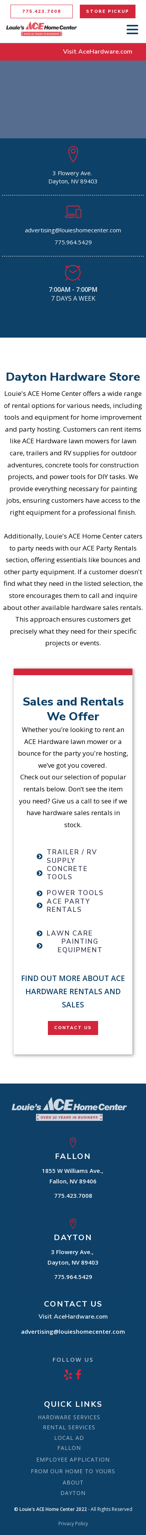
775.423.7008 (41, 11)
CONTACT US (73, 1028)
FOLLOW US (73, 1359)
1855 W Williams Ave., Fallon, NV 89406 (73, 1176)
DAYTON (73, 1493)
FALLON (69, 1447)
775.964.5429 (73, 242)
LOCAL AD (69, 1437)
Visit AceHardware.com (97, 51)
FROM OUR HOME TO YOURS (73, 1471)
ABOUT (73, 1482)
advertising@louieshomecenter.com (73, 230)
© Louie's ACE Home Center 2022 (50, 1509)
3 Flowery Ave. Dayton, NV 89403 (73, 177)
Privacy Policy (73, 1524)
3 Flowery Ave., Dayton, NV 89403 (73, 1257)
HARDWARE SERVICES (69, 1417)
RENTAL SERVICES (69, 1427)
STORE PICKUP (107, 11)
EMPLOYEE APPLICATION (73, 1459)
